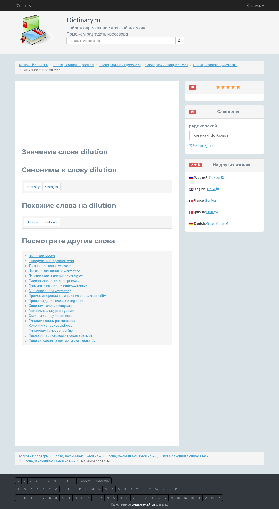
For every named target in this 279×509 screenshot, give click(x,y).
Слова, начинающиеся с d (73, 65)
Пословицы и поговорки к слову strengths (61, 335)
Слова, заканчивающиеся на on (131, 456)
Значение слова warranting (50, 291)
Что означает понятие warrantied (54, 271)
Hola (212, 212)
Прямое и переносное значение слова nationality (67, 295)
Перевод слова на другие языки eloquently (62, 340)
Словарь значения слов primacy (54, 281)
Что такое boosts (42, 256)
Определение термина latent (51, 261)
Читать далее (201, 146)
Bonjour (211, 200)
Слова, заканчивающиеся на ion (185, 456)
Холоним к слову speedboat (50, 325)
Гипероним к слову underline (51, 330)
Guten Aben (217, 223)
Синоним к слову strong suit (50, 305)
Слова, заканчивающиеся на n (77, 456)
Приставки (85, 480)
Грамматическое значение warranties (58, 286)
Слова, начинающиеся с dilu (215, 65)
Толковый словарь (33, 65)
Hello (213, 189)
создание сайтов (143, 504)
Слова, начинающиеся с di (120, 65)
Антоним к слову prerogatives (52, 310)
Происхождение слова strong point (56, 300)
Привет (217, 177)
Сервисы (255, 5)
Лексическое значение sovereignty (56, 276)
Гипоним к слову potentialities (52, 320)
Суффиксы (102, 480)
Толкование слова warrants (50, 266)
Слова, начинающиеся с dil (166, 65)
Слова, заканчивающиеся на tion (49, 461)
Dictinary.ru (25, 5)
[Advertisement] (97, 117)
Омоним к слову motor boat (50, 315)
